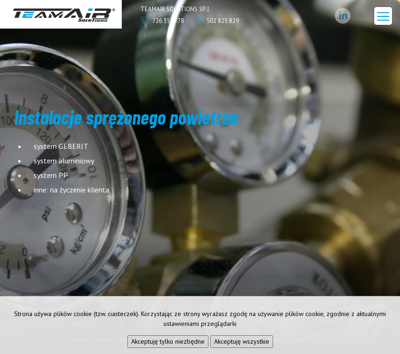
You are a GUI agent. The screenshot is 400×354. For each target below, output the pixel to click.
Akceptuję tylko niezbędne (168, 341)
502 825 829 (217, 21)
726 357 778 (162, 21)
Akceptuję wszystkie (241, 341)
